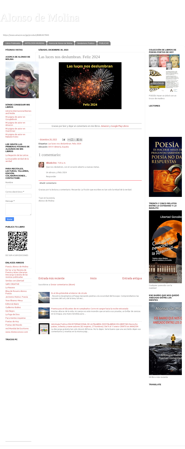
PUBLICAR (103, 43)
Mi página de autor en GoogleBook (15, 118)
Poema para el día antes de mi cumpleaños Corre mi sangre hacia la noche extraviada (89, 308)
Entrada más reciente (51, 278)
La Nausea (10, 287)
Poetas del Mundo (13, 325)
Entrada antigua (132, 278)
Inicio (93, 278)
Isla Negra (9, 311)
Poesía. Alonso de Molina (16, 266)
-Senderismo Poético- (86, 43)
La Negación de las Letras (16, 155)
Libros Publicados (12, 43)
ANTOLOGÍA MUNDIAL (35, 43)
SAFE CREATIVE (12, 284)
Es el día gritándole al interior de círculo (69, 293)
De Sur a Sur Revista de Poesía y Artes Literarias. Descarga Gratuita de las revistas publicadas (16, 273)
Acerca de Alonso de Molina (60, 43)
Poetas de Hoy (12, 321)
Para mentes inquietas (15, 318)
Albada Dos (51, 163)
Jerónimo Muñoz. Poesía (16, 297)
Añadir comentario (48, 183)
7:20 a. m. (62, 163)
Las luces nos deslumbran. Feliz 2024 (64, 143)
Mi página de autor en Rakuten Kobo (15, 135)
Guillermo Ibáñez (13, 307)
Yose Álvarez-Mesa (14, 300)
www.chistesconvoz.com (16, 332)
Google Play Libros (120, 126)
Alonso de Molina (39, 17)
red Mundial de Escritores (17, 328)
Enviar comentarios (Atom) (63, 284)
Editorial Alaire (12, 304)
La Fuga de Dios (12, 314)
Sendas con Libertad (14, 280)
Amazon (105, 126)
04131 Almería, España (58, 147)
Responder (51, 176)
